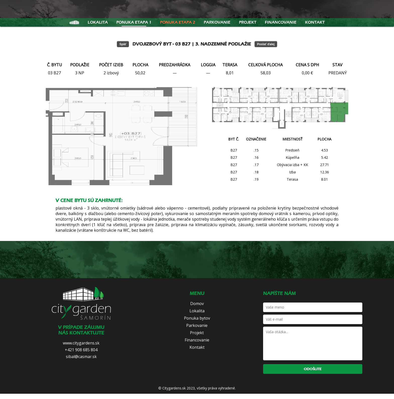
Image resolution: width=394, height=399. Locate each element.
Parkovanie (217, 22)
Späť (122, 44)
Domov (197, 303)
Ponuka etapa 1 (134, 22)
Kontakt (315, 22)
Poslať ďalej (266, 44)
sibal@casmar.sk (81, 356)
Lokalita (98, 22)
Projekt (247, 22)
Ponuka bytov (197, 318)
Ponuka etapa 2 (177, 22)
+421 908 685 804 (81, 350)
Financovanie (281, 22)
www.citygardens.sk (81, 343)
